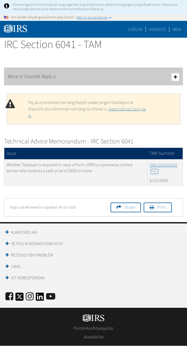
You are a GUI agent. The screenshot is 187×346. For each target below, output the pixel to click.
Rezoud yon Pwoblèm (32, 255)
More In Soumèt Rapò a (93, 77)
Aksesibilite (94, 337)
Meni (177, 29)
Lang (16, 267)
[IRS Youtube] (50, 296)
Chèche (135, 29)
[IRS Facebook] (9, 296)
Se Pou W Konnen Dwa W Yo (37, 244)
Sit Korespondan (28, 278)
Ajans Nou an (24, 232)
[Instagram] (30, 296)
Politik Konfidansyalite (93, 328)
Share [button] (129, 207)
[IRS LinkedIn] (40, 298)
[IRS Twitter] (19, 298)
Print (161, 207)
